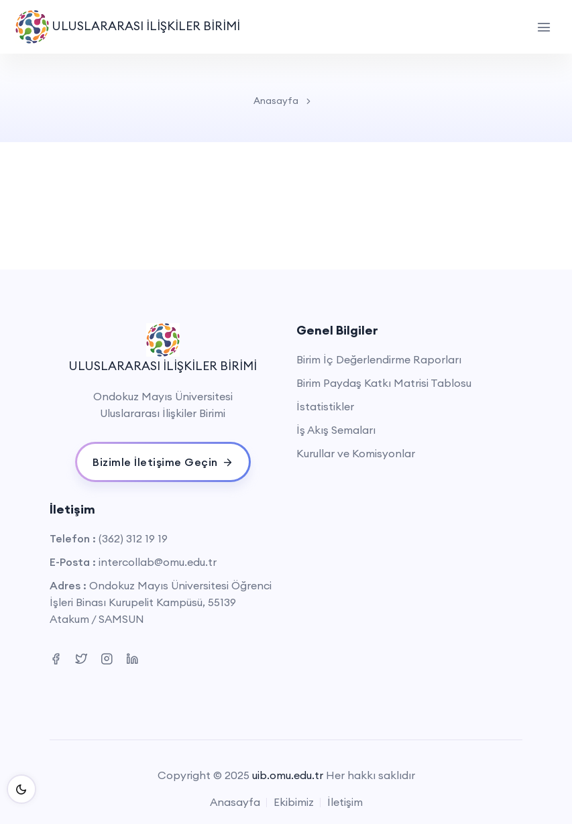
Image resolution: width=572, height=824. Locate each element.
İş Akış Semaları (336, 429)
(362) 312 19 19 (133, 538)
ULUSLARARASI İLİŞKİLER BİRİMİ (127, 27)
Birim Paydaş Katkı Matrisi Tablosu (383, 383)
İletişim (345, 802)
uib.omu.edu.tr (287, 775)
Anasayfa (275, 101)
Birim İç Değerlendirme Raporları (378, 359)
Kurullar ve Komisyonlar (355, 453)
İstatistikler (325, 406)
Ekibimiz (294, 802)
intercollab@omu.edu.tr (158, 562)
